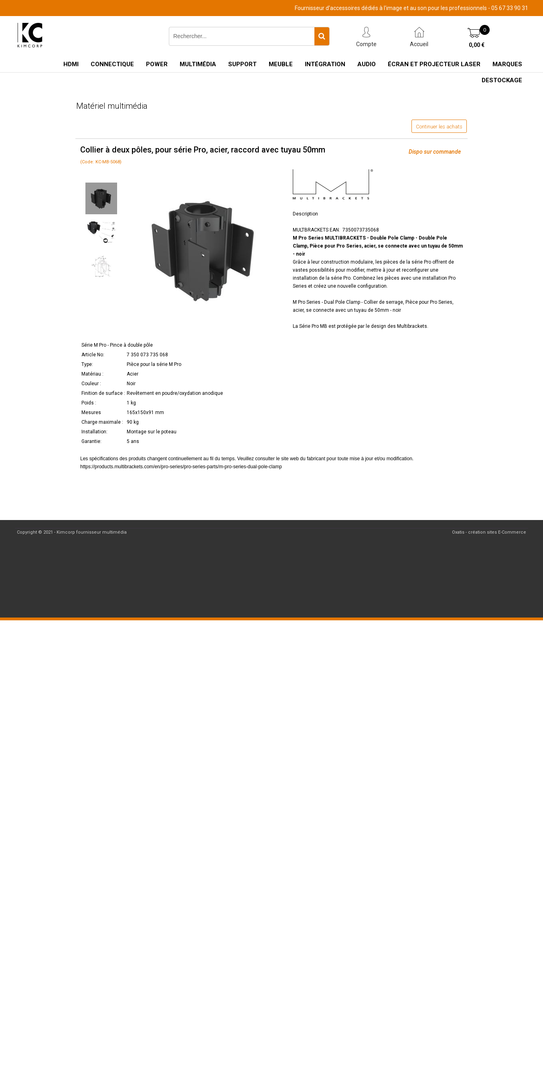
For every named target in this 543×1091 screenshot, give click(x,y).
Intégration (325, 64)
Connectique (112, 64)
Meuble (281, 64)
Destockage (502, 80)
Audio (366, 64)
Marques (507, 64)
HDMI (71, 64)
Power (157, 64)
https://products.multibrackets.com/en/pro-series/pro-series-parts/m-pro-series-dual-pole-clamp (181, 466)
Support (242, 64)
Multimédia (198, 64)
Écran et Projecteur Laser (434, 64)
